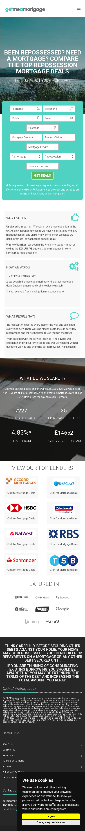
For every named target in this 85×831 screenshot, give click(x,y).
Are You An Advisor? (13, 772)
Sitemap (7, 766)
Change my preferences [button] (51, 822)
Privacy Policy (11, 755)
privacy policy (57, 193)
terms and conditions (32, 193)
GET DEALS (42, 175)
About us (8, 744)
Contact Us (9, 750)
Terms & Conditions (13, 761)
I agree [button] (51, 816)
